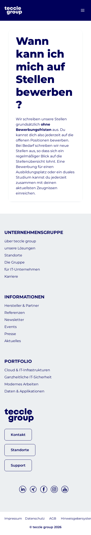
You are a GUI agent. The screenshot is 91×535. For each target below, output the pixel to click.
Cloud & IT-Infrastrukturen (27, 370)
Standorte (13, 255)
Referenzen (14, 313)
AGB (52, 518)
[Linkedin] (22, 489)
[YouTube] (65, 489)
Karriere (11, 276)
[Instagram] (54, 489)
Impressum (13, 518)
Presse (10, 334)
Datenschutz (35, 518)
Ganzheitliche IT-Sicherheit (28, 377)
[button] (18, 435)
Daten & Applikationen (24, 391)
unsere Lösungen (19, 248)
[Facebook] (43, 489)
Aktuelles (12, 341)
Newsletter (14, 320)
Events (10, 327)
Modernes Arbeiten (21, 384)
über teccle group (20, 241)
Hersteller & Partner (21, 305)
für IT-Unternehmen (22, 269)
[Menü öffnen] (82, 10)
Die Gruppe (14, 262)
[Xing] (33, 489)
